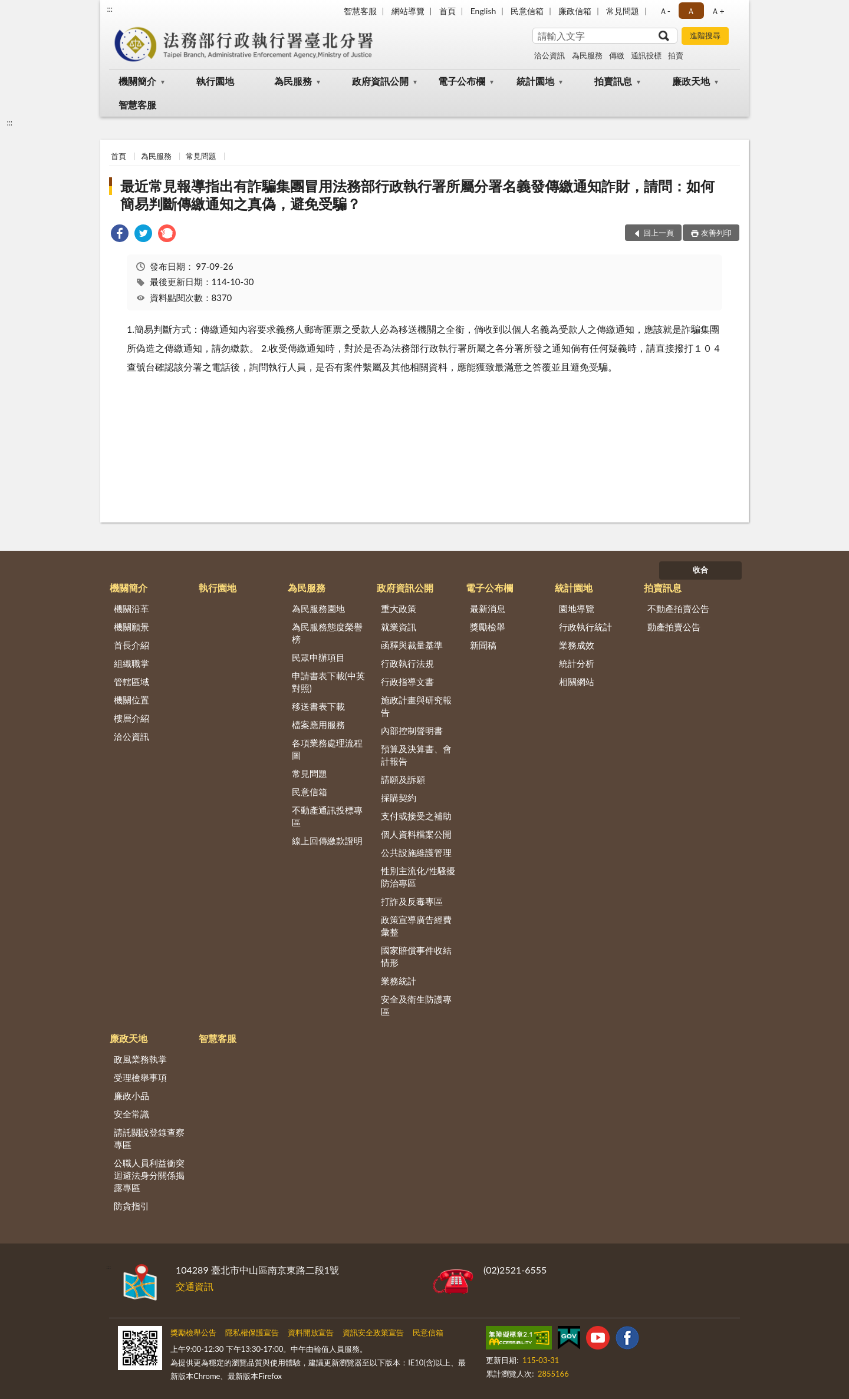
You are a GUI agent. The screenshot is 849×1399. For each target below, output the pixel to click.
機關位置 (131, 699)
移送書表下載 (318, 706)
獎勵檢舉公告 (193, 1332)
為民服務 (587, 55)
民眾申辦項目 (318, 657)
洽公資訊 (549, 55)
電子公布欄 (461, 81)
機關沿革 (131, 608)
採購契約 (398, 797)
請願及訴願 (403, 779)
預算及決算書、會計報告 (416, 754)
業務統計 (398, 980)
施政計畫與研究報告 (416, 705)
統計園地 (535, 81)
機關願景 (131, 626)
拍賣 (675, 55)
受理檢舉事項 (140, 1077)
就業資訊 (398, 626)
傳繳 (616, 55)
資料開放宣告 (311, 1332)
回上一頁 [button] (658, 232)
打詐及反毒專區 (412, 901)
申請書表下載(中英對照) (328, 681)
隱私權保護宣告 (252, 1332)
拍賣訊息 (613, 81)
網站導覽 (407, 11)
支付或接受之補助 (416, 816)
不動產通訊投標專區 (327, 816)
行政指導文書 (407, 681)
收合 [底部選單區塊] (700, 569)
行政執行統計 (585, 626)
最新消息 (487, 608)
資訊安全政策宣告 (373, 1332)
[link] (120, 234)
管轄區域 (131, 681)
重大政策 (398, 608)
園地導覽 (576, 608)
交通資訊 (194, 1286)
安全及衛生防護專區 (416, 1005)
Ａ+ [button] (717, 11)
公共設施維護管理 (416, 852)
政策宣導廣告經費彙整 (416, 925)
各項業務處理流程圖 (327, 748)
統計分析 (576, 663)
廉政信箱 (574, 11)
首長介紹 (131, 645)
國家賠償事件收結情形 (416, 956)
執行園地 (215, 81)
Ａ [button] (691, 11)
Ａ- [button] (664, 11)
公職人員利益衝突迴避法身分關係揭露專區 (149, 1175)
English (483, 11)
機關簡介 (137, 81)
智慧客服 (360, 11)
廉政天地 (691, 81)
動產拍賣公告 (673, 626)
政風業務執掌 (140, 1059)
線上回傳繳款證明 (327, 840)
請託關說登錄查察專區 (149, 1138)
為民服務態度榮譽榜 (327, 632)
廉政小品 (131, 1095)
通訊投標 (646, 55)
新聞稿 (483, 645)
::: (110, 9)
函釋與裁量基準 (412, 645)
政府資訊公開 (380, 81)
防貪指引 (131, 1205)
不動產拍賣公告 (678, 608)
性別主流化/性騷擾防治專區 (418, 876)
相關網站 (576, 681)
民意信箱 (527, 11)
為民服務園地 (318, 608)
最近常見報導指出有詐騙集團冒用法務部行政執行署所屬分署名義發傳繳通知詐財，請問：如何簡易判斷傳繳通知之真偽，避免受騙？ (417, 194)
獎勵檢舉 (487, 626)
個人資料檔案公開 (416, 834)
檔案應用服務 (318, 724)
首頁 (447, 11)
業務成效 (576, 645)
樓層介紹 (131, 718)
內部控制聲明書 (412, 730)
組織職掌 (131, 663)
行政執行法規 (407, 663)
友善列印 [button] (716, 232)
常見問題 (622, 11)
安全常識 (131, 1114)
